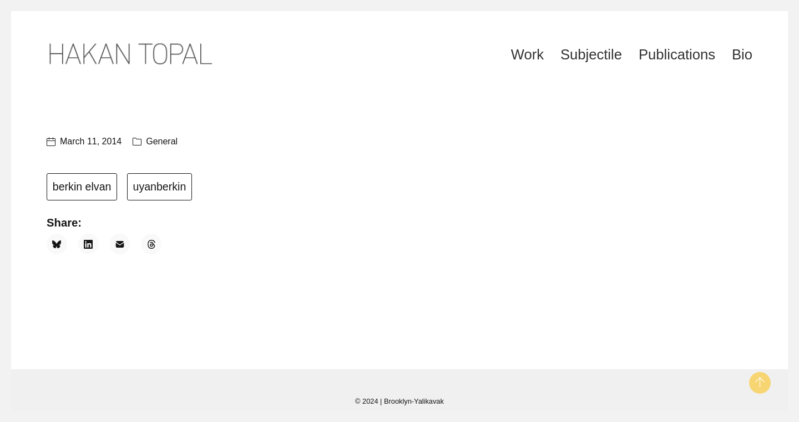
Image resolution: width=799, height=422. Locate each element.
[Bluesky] (57, 244)
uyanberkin (159, 186)
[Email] (120, 244)
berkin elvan (82, 186)
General (162, 141)
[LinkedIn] (88, 244)
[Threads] (151, 244)
